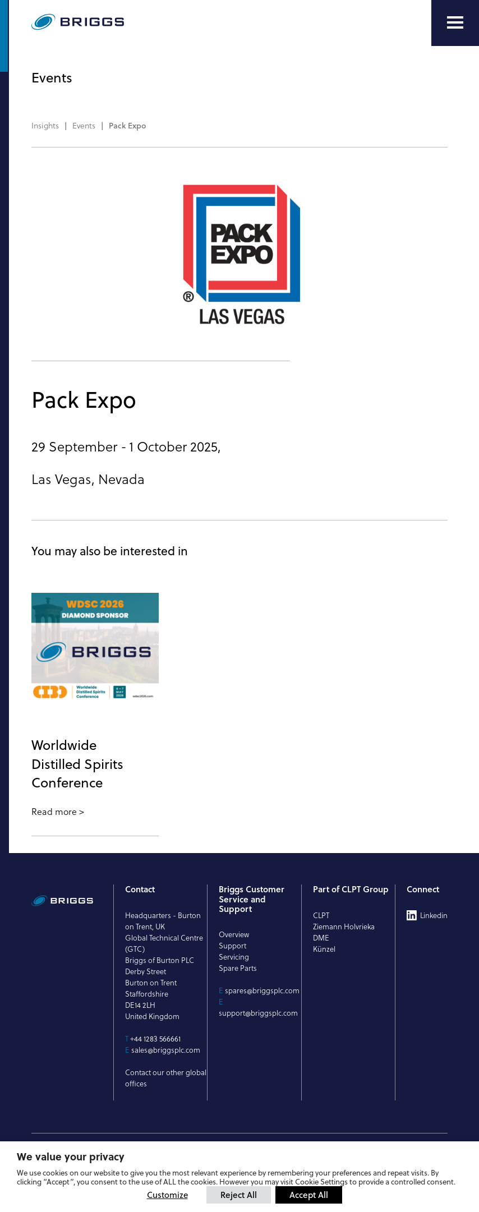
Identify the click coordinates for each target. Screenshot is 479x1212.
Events (83, 125)
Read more (54, 811)
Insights (45, 125)
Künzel (324, 949)
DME (321, 938)
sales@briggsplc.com (165, 1050)
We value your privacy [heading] (71, 1156)
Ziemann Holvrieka (344, 926)
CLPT (321, 915)
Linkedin (434, 915)
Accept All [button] (308, 1194)
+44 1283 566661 (155, 1039)
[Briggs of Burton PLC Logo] (104, 23)
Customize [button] (167, 1195)
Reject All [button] (238, 1194)
